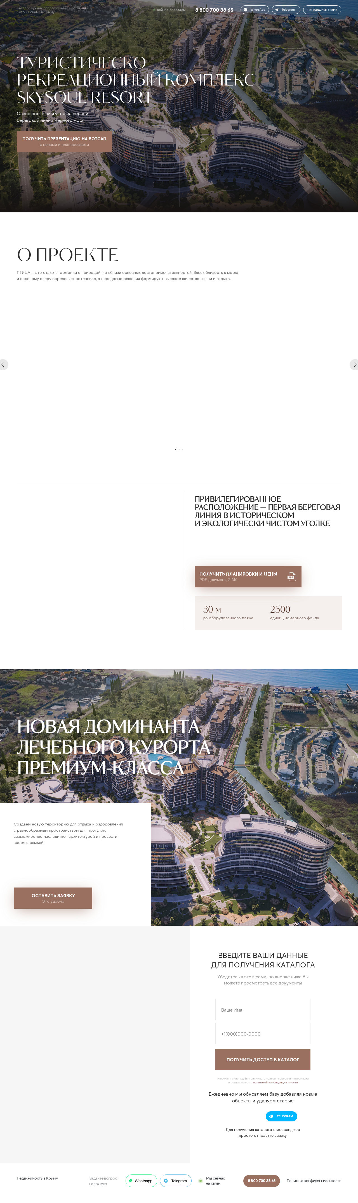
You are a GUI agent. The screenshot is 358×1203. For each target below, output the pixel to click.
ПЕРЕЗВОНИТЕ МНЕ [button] (322, 9)
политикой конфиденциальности (275, 1082)
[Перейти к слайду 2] (179, 449)
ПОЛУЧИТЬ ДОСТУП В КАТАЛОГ (263, 1059)
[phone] (262, 1033)
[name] (262, 1009)
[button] (286, 9)
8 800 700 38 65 (214, 10)
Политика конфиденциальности (314, 1180)
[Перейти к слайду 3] (182, 449)
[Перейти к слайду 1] (175, 449)
